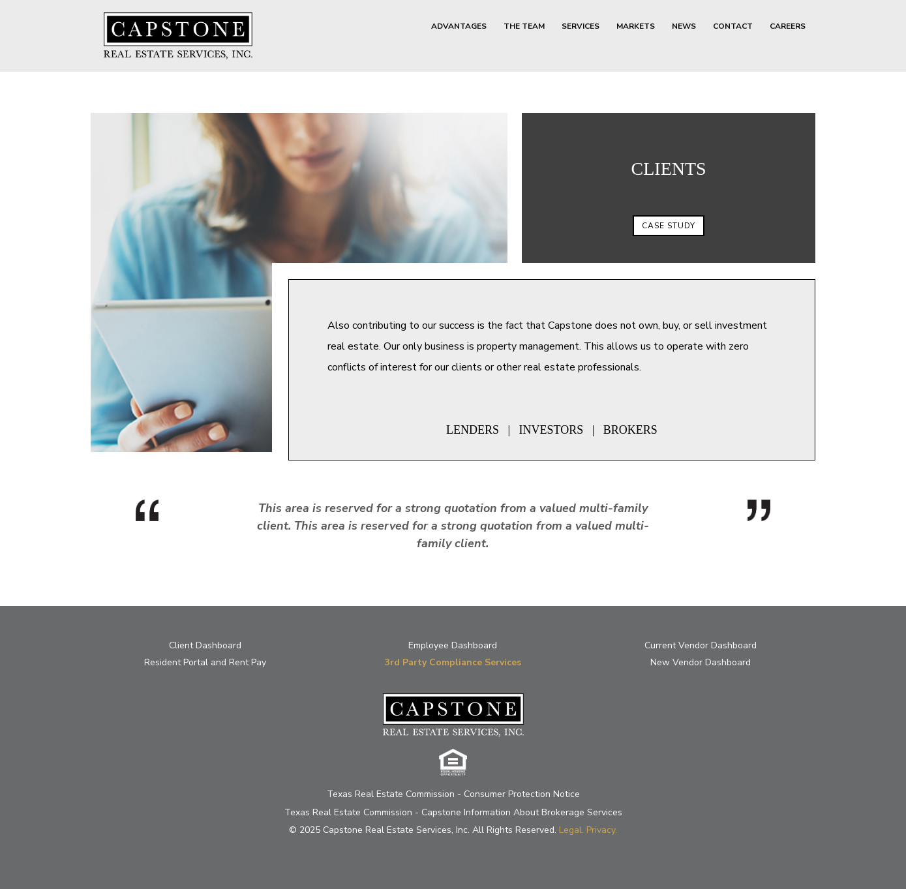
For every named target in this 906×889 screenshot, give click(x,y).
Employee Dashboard (452, 645)
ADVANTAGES (459, 26)
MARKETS (635, 26)
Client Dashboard (205, 645)
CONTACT (733, 26)
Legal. (571, 830)
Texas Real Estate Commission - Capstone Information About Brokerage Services (453, 812)
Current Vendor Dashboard (700, 645)
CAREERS (788, 26)
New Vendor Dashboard (700, 662)
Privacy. (601, 830)
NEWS (684, 26)
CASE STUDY (668, 225)
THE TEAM (524, 26)
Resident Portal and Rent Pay (205, 662)
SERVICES (580, 26)
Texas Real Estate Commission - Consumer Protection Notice (453, 794)
